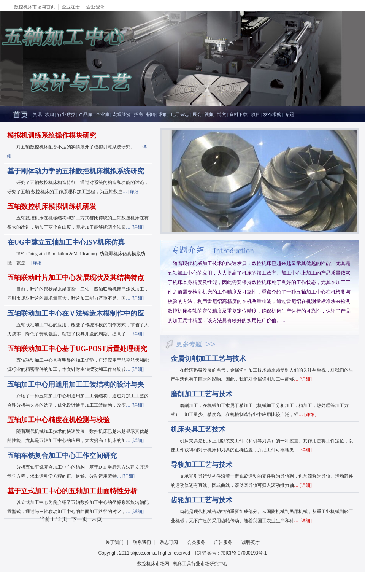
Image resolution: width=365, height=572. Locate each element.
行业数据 (66, 114)
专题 (289, 114)
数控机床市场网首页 (34, 7)
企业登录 (95, 7)
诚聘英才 (250, 542)
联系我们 (142, 542)
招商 (138, 114)
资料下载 (238, 114)
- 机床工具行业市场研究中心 (199, 563)
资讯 (37, 114)
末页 (96, 519)
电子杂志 (180, 114)
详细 (134, 191)
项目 (255, 114)
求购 (49, 114)
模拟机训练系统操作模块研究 (51, 135)
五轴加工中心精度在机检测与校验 (58, 420)
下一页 (79, 519)
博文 (221, 114)
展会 (197, 114)
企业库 (103, 114)
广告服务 (223, 542)
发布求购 (272, 114)
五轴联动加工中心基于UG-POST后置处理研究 (77, 349)
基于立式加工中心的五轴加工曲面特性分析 (72, 491)
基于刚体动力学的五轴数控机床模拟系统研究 (75, 171)
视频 (209, 114)
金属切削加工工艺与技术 (208, 358)
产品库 (85, 114)
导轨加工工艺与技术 (201, 465)
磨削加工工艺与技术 (201, 394)
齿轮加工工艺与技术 (201, 500)
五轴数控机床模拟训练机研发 (51, 206)
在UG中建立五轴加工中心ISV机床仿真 (66, 242)
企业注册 (71, 7)
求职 (163, 114)
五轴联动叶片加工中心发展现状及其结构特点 (75, 277)
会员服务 (196, 542)
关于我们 (114, 542)
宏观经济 (122, 114)
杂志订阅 (169, 542)
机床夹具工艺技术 (198, 429)
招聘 (151, 114)
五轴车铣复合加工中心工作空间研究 (62, 455)
